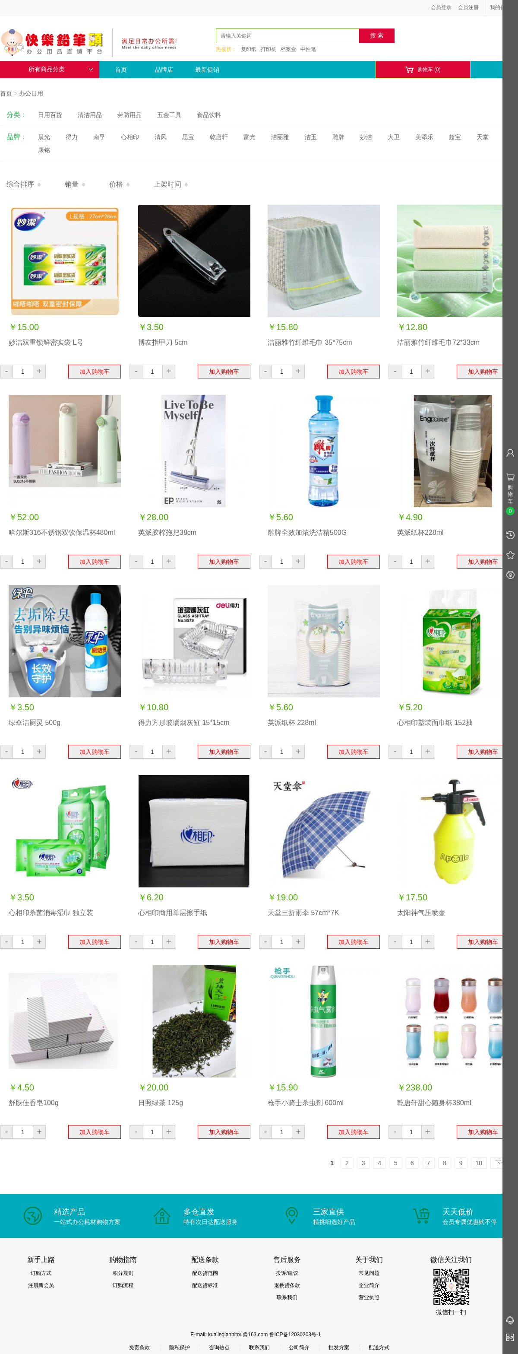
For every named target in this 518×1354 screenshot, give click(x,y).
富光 (249, 136)
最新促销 (207, 69)
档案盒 (288, 49)
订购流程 (123, 1285)
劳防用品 (129, 114)
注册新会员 (41, 1285)
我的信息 (503, 7)
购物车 (422, 69)
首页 (121, 69)
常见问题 (369, 1273)
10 (479, 1163)
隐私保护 (179, 1347)
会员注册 (468, 7)
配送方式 (379, 1347)
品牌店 (164, 69)
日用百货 (50, 114)
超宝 (455, 136)
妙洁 (366, 136)
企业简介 (369, 1285)
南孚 (99, 136)
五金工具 (169, 114)
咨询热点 (219, 1347)
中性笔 (308, 49)
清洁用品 (90, 114)
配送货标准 (205, 1285)
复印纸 (248, 49)
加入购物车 (94, 371)
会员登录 (441, 7)
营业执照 (369, 1297)
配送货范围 (205, 1273)
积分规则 (123, 1273)
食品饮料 (209, 114)
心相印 (130, 136)
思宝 (188, 136)
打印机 (268, 49)
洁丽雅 (280, 136)
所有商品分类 (60, 69)
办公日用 (31, 93)
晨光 (44, 136)
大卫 (394, 136)
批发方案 (338, 1347)
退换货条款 (287, 1285)
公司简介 (299, 1347)
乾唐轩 (219, 136)
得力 (72, 136)
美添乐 (424, 136)
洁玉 (311, 136)
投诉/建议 (287, 1273)
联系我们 (287, 1297)
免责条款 (139, 1347)
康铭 (44, 149)
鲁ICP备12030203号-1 (295, 1335)
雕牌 (338, 136)
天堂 (483, 136)
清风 (161, 136)
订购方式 (41, 1273)
